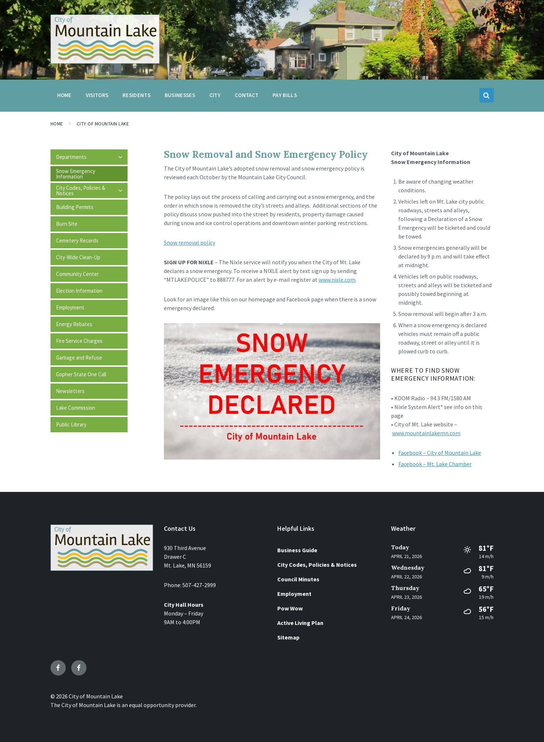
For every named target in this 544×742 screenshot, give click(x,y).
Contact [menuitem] (246, 95)
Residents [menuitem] (136, 95)
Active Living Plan (300, 622)
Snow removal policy (189, 242)
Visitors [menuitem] (97, 95)
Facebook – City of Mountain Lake (439, 452)
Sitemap (288, 637)
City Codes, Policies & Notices (317, 564)
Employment (294, 593)
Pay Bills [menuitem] (285, 95)
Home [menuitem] (64, 95)
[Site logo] (105, 61)
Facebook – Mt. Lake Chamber (435, 464)
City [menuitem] (215, 95)
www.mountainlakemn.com (426, 433)
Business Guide (297, 550)
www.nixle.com (337, 279)
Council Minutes (298, 579)
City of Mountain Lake (103, 124)
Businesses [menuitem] (180, 95)
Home (57, 124)
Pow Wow (290, 608)
